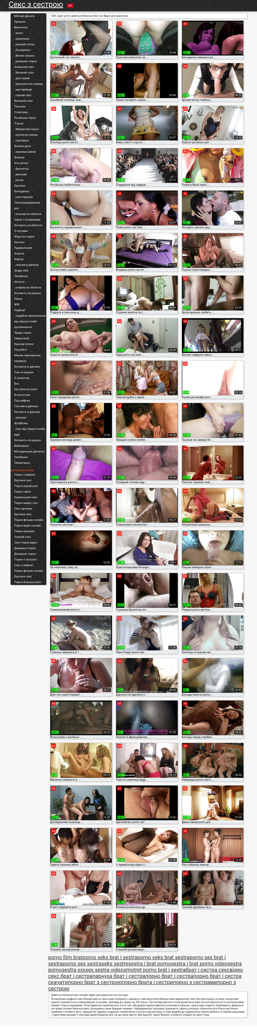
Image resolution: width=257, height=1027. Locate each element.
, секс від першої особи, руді (29, 431)
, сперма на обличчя (27, 287)
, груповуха (21, 140)
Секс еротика (23, 508)
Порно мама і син (25, 503)
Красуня (19, 21)
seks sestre (115, 963)
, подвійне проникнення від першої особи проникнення (30, 321)
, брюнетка (21, 168)
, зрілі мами (22, 78)
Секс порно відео (25, 542)
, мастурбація (23, 89)
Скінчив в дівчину (26, 406)
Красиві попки (23, 344)
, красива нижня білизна (25, 154)
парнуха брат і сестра (118, 976)
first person (21, 163)
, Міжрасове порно (26, 129)
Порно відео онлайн (27, 525)
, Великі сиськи (24, 55)
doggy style (21, 270)
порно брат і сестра (169, 976)
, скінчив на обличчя (27, 214)
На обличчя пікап (25, 389)
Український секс (25, 497)
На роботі (20, 349)
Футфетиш (21, 423)
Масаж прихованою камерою (27, 358)
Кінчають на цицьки (27, 293)
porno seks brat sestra (163, 957)
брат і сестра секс (208, 970)
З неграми (21, 231)
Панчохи (20, 106)
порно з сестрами (195, 982)
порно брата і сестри (147, 982)
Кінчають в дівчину (27, 366)
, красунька (21, 38)
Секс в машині (23, 372)
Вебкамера (21, 446)
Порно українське (26, 486)
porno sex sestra (82, 963)
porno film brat (65, 957)
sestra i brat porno (149, 963)
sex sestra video (104, 970)
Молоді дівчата (24, 16)
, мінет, (18, 33)
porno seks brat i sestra (109, 957)
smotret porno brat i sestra (154, 970)
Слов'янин (21, 112)
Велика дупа (22, 146)
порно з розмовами (27, 219)
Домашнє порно (25, 548)
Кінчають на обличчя (28, 225)
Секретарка (22, 462)
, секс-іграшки (23, 197)
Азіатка (19, 253)
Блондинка (21, 191)
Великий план (23, 101)
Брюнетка (20, 27)
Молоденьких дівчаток (29, 451)
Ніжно (18, 298)
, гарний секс (22, 95)
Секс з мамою (23, 565)
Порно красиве (24, 531)
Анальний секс (24, 67)
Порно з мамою (24, 474)
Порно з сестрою (25, 559)
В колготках (22, 395)
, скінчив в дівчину (26, 265)
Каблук (19, 259)
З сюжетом (21, 378)
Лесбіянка (21, 276)
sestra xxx (74, 970)
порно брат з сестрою (95, 982)
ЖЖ (16, 304)
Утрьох (19, 123)
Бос (16, 383)
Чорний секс (22, 537)
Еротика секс (23, 480)
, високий (20, 174)
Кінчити (19, 282)
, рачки (18, 180)
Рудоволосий (23, 248)
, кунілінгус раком (26, 134)
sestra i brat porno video (199, 963)
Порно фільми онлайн (28, 520)
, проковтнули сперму (28, 84)
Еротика (19, 185)
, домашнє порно (25, 61)
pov (16, 208)
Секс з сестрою (36, 4)
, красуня (20, 417)
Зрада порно (22, 332)
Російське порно (25, 118)
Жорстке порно (24, 236)
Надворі (19, 310)
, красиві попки (24, 44)
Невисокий (21, 338)
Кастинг (19, 242)
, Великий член (24, 72)
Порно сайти (22, 491)
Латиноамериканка (27, 202)
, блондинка (22, 50)
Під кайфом (22, 400)
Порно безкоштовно (27, 582)
